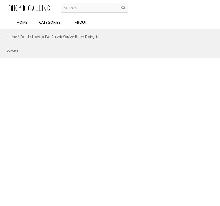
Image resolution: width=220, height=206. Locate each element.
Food (24, 36)
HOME (22, 22)
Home (12, 36)
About (81, 22)
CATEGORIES (51, 22)
